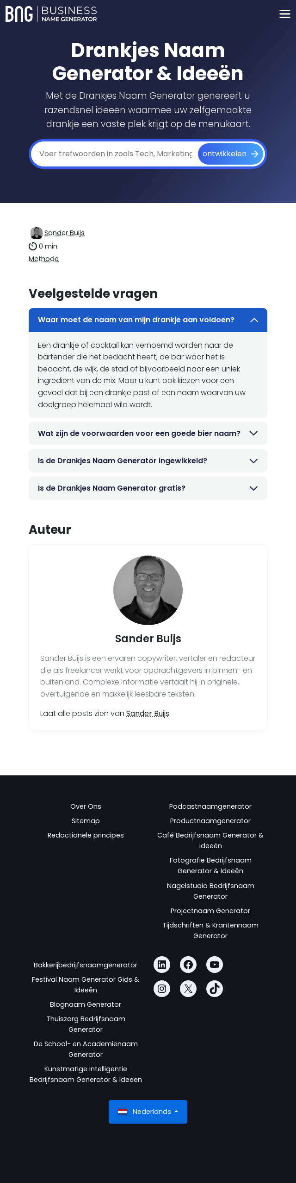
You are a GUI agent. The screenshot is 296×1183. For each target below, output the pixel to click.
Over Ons (85, 806)
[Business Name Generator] (51, 14)
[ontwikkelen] (230, 154)
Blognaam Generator (85, 1004)
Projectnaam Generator (210, 910)
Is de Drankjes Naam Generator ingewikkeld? (148, 460)
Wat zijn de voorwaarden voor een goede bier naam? (148, 433)
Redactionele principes (86, 835)
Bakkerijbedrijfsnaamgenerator (85, 965)
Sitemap (86, 820)
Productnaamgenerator (210, 820)
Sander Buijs (64, 232)
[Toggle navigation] (284, 14)
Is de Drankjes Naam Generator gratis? (148, 488)
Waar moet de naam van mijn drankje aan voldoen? (148, 319)
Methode (44, 258)
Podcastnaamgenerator (210, 806)
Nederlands (145, 1112)
